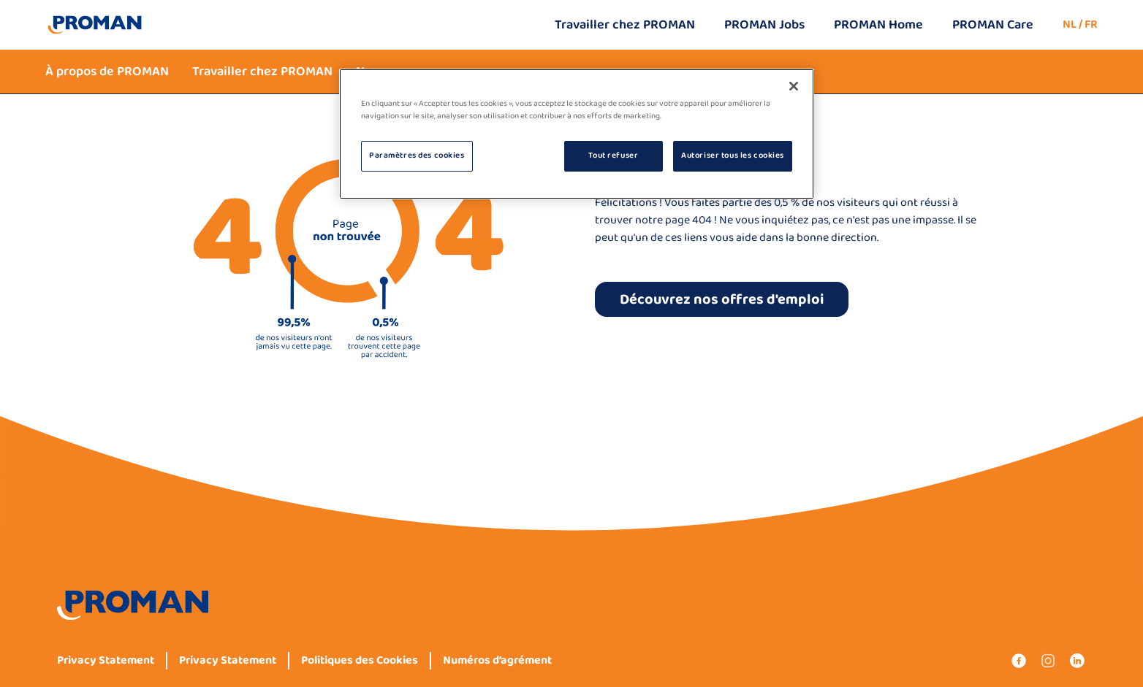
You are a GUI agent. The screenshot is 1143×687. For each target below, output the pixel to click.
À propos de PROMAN (107, 71)
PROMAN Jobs (764, 25)
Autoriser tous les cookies (732, 155)
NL (1069, 24)
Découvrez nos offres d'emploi (722, 299)
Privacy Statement (105, 660)
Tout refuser (613, 155)
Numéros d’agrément (497, 660)
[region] (576, 134)
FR (1091, 24)
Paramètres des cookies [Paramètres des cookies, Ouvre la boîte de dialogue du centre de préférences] (417, 155)
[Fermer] (794, 86)
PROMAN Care (992, 25)
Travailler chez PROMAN (625, 25)
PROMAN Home (878, 25)
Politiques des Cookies (359, 660)
